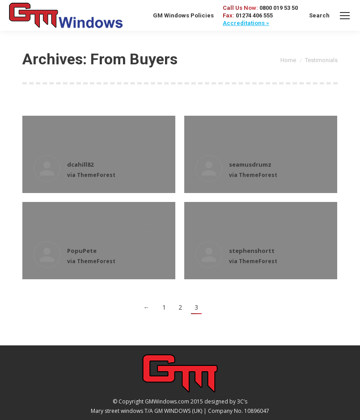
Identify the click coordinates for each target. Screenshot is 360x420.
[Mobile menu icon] (345, 15)
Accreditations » (246, 23)
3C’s (242, 401)
